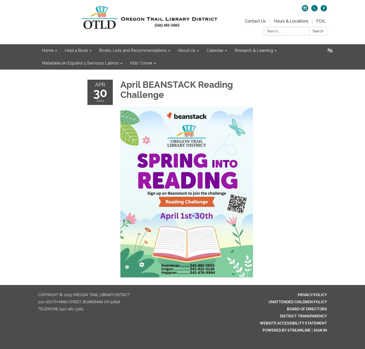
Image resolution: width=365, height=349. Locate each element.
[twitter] (314, 10)
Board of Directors (307, 309)
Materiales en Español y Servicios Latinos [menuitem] (80, 63)
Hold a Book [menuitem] (76, 50)
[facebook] (324, 10)
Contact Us (255, 21)
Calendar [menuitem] (215, 50)
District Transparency (303, 316)
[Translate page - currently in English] (330, 50)
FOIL (321, 21)
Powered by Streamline (287, 330)
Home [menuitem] (47, 50)
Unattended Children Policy (297, 302)
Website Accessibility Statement (293, 323)
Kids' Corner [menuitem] (141, 63)
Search (318, 31)
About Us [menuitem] (186, 50)
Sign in (320, 330)
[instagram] (305, 10)
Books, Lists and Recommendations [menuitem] (133, 50)
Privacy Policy (312, 295)
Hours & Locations (291, 21)
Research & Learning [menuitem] (253, 50)
